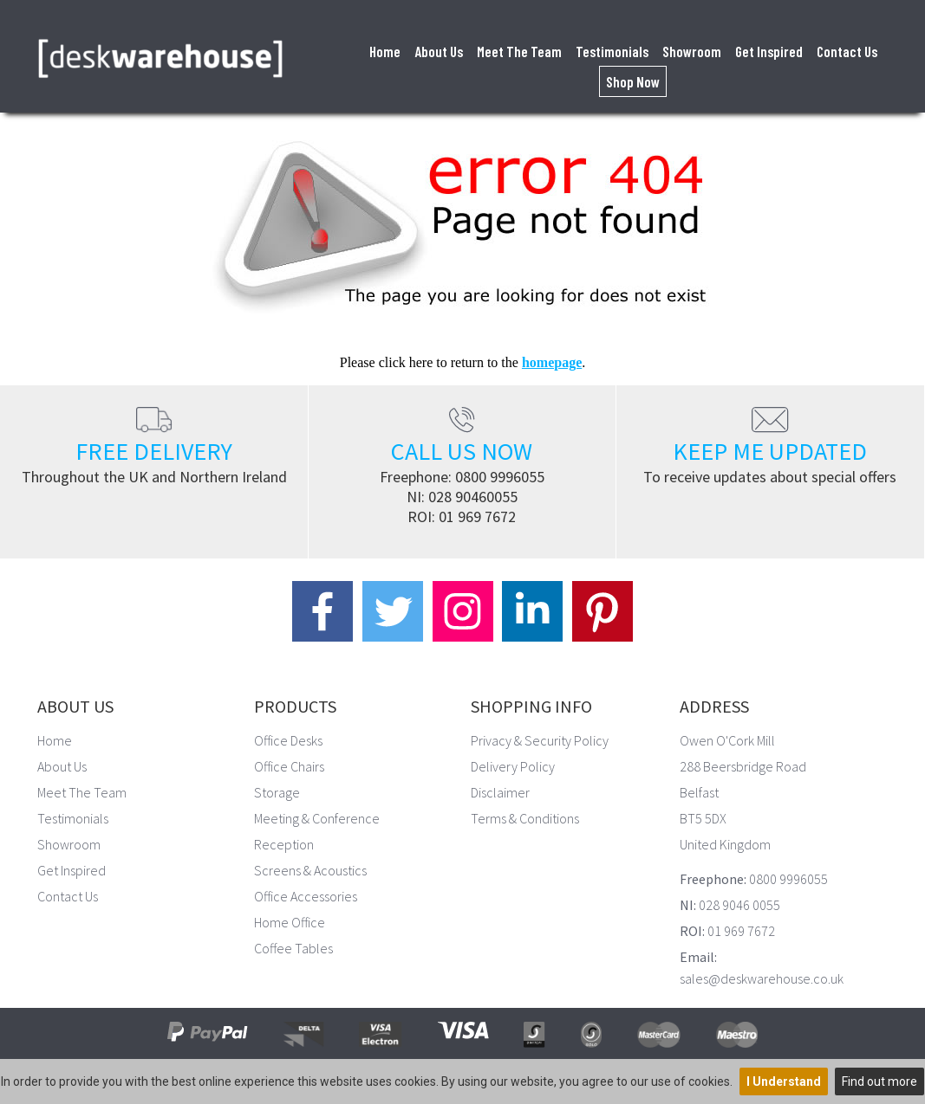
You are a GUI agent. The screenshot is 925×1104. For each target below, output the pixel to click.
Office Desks (288, 740)
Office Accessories (305, 896)
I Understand (783, 1081)
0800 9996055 (499, 477)
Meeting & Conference (317, 818)
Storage (277, 792)
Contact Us (847, 51)
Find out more (879, 1081)
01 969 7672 (477, 516)
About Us (438, 51)
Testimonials (612, 51)
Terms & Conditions (525, 818)
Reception (284, 844)
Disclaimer (500, 792)
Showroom (691, 51)
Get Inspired (769, 51)
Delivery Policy (513, 766)
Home (385, 51)
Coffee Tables (293, 948)
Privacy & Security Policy (540, 740)
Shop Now (633, 81)
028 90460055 (473, 497)
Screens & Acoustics (310, 870)
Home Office (289, 922)
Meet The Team (519, 51)
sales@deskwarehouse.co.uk (762, 978)
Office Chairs (289, 766)
